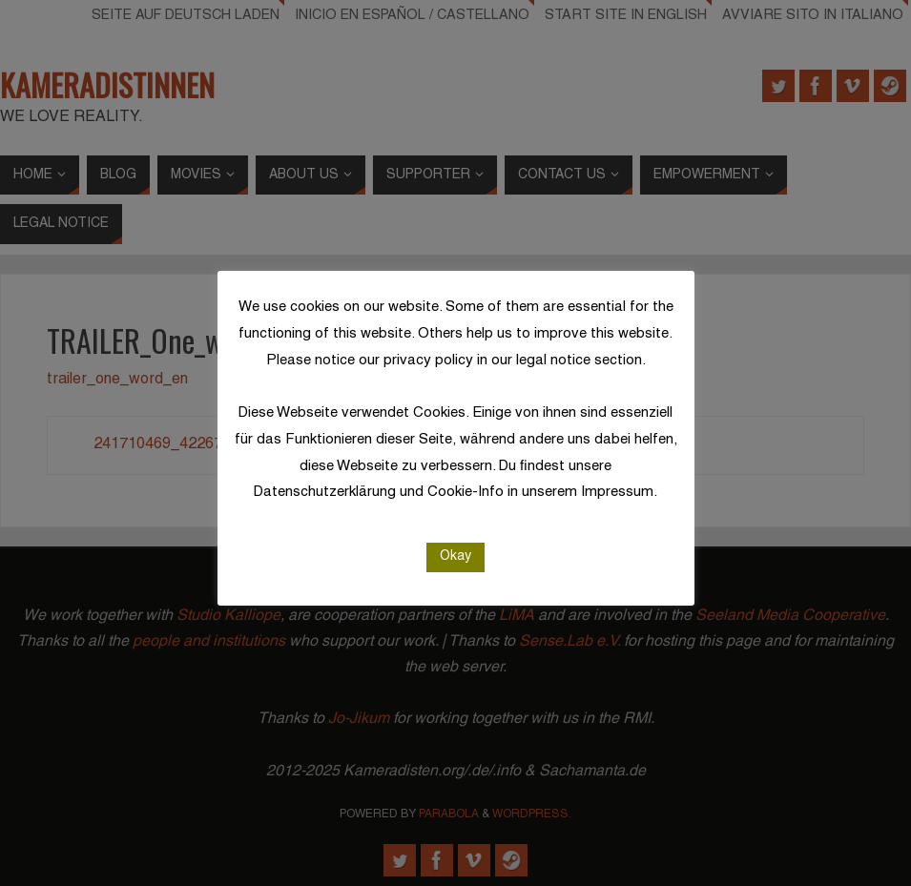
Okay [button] (455, 556)
